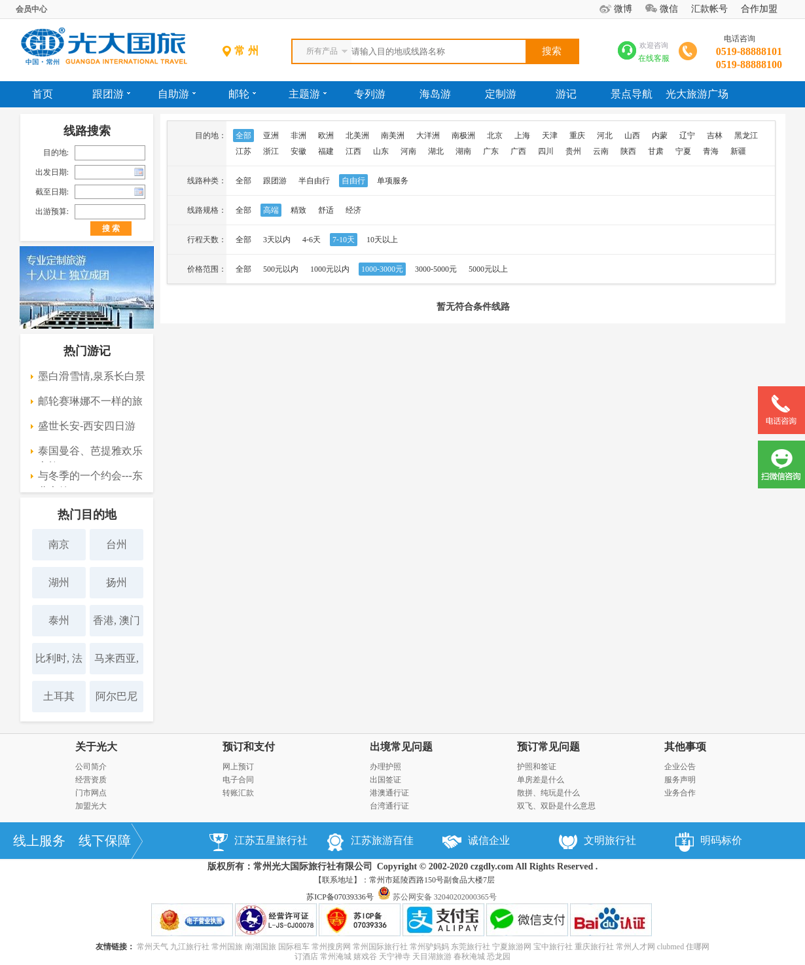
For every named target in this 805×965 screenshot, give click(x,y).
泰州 (58, 620)
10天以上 (382, 239)
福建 (326, 151)
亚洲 (271, 135)
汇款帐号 (709, 9)
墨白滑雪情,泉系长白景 (91, 376)
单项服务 (392, 180)
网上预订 (238, 766)
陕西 (628, 151)
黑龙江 (746, 135)
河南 (408, 151)
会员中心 (31, 9)
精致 (298, 210)
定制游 (500, 94)
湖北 (436, 151)
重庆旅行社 (594, 946)
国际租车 (294, 946)
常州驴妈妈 (429, 946)
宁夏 (683, 151)
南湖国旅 (260, 946)
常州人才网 (635, 946)
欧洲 (326, 135)
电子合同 (238, 779)
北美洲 (357, 135)
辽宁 (687, 135)
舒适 (326, 210)
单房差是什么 (540, 779)
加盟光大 (91, 805)
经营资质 (91, 779)
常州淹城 (335, 956)
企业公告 (680, 766)
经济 (353, 210)
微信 (669, 9)
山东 (381, 151)
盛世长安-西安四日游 (86, 425)
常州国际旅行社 (380, 946)
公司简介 (91, 766)
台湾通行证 (389, 805)
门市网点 (91, 792)
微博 (623, 9)
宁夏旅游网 (511, 946)
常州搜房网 (331, 946)
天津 (550, 135)
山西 (632, 135)
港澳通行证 (389, 792)
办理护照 (385, 766)
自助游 (177, 94)
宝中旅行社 (553, 946)
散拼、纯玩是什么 (548, 792)
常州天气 (152, 946)
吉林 (715, 135)
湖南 (463, 151)
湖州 (58, 582)
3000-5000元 (436, 269)
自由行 (353, 180)
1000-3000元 (382, 269)
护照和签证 (536, 766)
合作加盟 (759, 9)
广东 (491, 151)
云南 (601, 151)
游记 (566, 94)
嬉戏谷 (365, 956)
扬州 (116, 582)
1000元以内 (329, 269)
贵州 (573, 151)
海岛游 (435, 94)
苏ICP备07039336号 (340, 896)
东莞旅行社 (470, 946)
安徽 (298, 151)
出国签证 (385, 779)
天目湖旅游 (432, 956)
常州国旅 (227, 946)
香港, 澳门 (116, 620)
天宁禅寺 (394, 956)
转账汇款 (238, 792)
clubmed (670, 946)
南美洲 (392, 135)
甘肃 (656, 151)
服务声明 (680, 779)
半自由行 (314, 180)
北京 (495, 135)
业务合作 (680, 792)
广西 (518, 151)
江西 (353, 151)
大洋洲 (428, 135)
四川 (546, 151)
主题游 (308, 94)
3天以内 (277, 239)
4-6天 (311, 239)
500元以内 (280, 269)
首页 (42, 94)
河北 (605, 135)
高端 (271, 210)
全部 (243, 135)
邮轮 (242, 94)
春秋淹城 (469, 956)
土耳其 (59, 696)
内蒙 (660, 135)
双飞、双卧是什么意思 (556, 805)
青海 (711, 151)
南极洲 (463, 135)
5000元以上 (488, 269)
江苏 (243, 151)
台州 (116, 544)
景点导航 (632, 94)
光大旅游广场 (697, 94)
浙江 (271, 151)
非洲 (298, 135)
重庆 (577, 135)
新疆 (738, 151)
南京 (58, 544)
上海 (522, 135)
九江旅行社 (189, 946)
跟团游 (111, 94)
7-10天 (343, 239)
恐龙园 (498, 956)
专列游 (369, 94)
